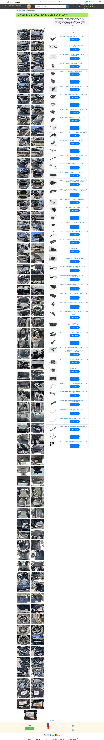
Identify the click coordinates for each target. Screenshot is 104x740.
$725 (87, 247)
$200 (87, 207)
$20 (86, 125)
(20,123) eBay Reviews (16, 5)
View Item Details (74, 39)
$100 (87, 148)
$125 (87, 86)
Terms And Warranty (75, 727)
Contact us (51, 28)
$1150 (86, 359)
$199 (87, 347)
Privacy (72, 730)
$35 (86, 239)
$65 (86, 109)
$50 (86, 71)
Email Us (87, 8)
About (102, 1)
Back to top (52, 720)
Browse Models (43, 1)
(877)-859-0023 (87, 6)
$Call (87, 54)
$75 (86, 63)
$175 (87, 44)
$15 (86, 36)
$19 (86, 117)
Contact (72, 726)
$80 (86, 391)
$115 (87, 284)
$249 (87, 302)
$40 (86, 180)
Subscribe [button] (29, 728)
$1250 (86, 367)
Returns (72, 729)
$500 (87, 231)
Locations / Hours (53, 1)
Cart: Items (88, 1)
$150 (87, 321)
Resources (61, 1)
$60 (86, 78)
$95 (86, 441)
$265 (87, 311)
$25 (86, 189)
